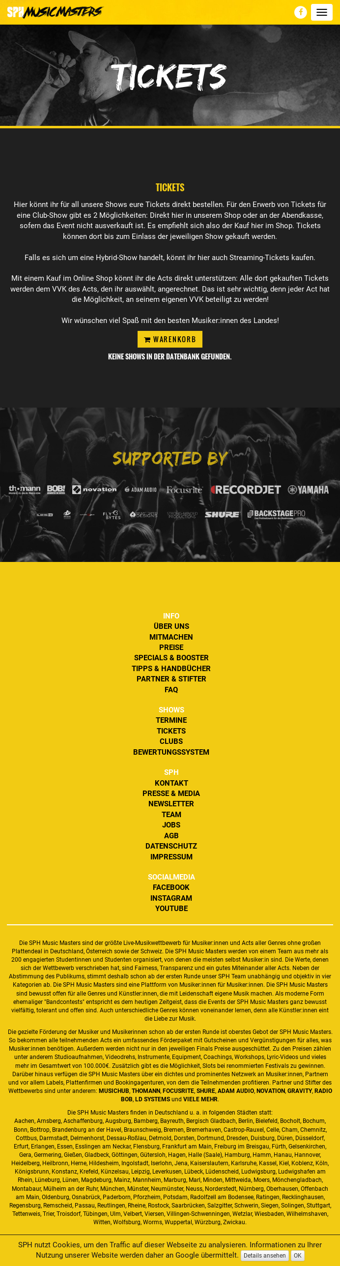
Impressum (171, 857)
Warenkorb (170, 339)
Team (171, 814)
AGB (171, 835)
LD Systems (152, 1099)
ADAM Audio (236, 1091)
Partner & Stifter (171, 679)
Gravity (299, 1091)
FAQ (171, 689)
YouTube (171, 908)
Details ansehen (265, 1255)
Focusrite (178, 1091)
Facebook (171, 887)
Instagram (171, 898)
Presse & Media (171, 793)
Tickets (171, 731)
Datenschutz (171, 846)
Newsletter (171, 803)
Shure (206, 1091)
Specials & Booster (171, 657)
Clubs (171, 741)
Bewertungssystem (171, 752)
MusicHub (114, 1091)
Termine (171, 720)
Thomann (146, 1091)
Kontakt (171, 783)
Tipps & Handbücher (171, 668)
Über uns (171, 626)
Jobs (171, 825)
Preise (171, 647)
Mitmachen (171, 637)
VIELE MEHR (200, 1099)
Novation (270, 1091)
